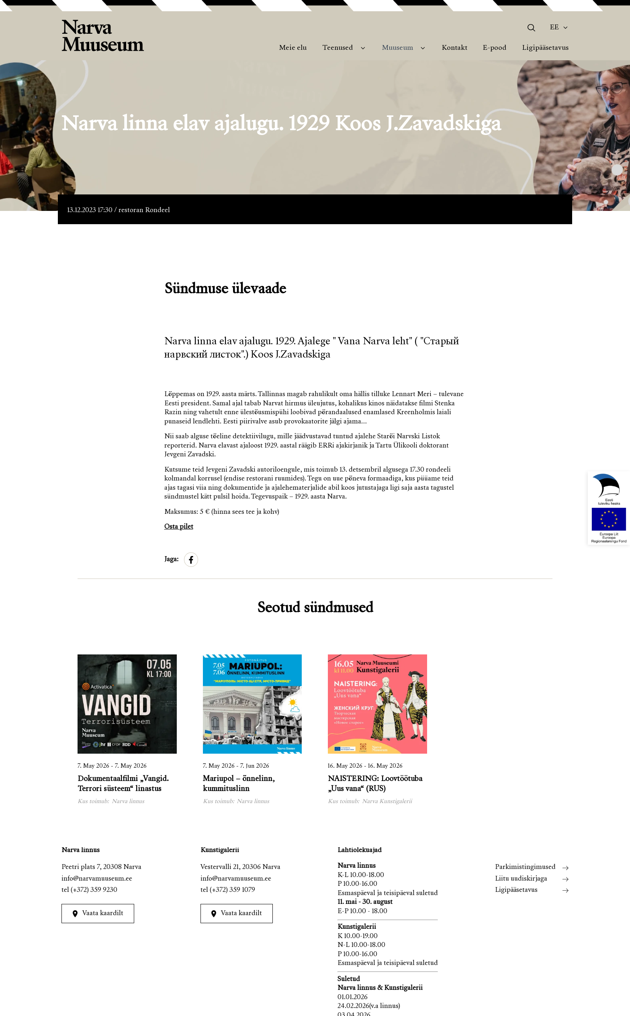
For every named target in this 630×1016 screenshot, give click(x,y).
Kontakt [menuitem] (454, 48)
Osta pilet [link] (178, 527)
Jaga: (171, 560)
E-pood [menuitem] (494, 48)
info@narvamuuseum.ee (96, 879)
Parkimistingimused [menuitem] (525, 868)
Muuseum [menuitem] (397, 48)
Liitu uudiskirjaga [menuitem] (521, 879)
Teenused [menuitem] (337, 48)
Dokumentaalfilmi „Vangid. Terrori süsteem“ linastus (123, 784)
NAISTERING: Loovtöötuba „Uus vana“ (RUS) (375, 784)
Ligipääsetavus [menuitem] (545, 48)
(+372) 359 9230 (94, 890)
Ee (554, 28)
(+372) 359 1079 (232, 890)
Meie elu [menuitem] (293, 48)
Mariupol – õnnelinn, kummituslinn (239, 784)
